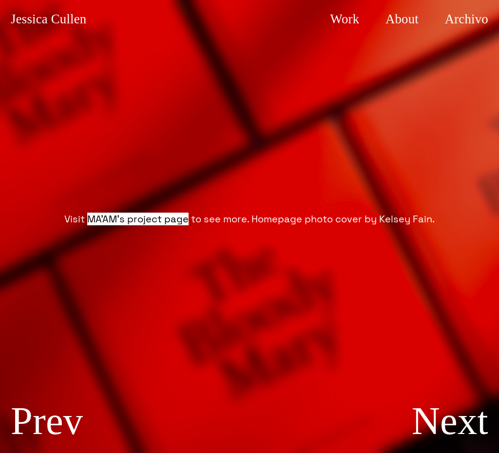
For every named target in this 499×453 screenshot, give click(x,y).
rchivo (465, 19)
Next (450, 420)
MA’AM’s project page (138, 219)
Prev (47, 420)
